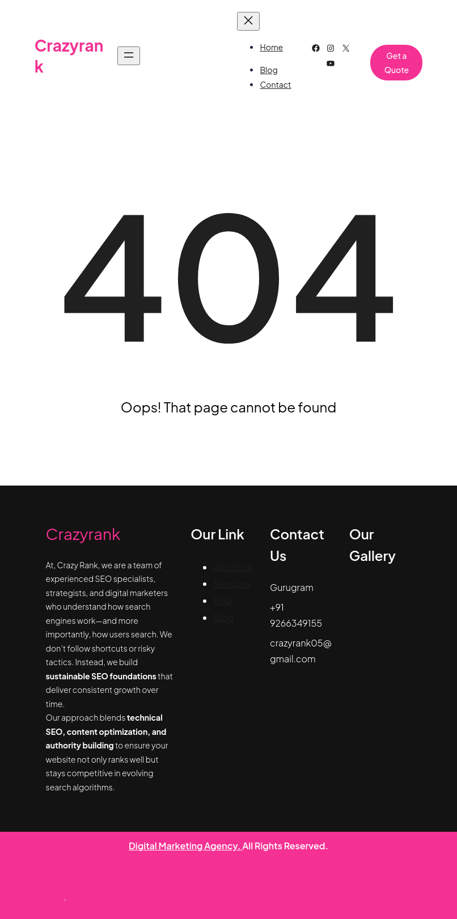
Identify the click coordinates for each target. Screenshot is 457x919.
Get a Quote (396, 62)
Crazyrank (83, 533)
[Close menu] (248, 21)
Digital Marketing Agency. (185, 846)
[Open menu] (128, 55)
